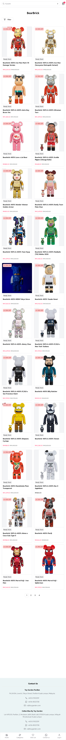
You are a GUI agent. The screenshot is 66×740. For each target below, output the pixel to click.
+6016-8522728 (33, 702)
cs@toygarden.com (34, 705)
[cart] (63, 4)
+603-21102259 (33, 698)
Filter (7, 20)
